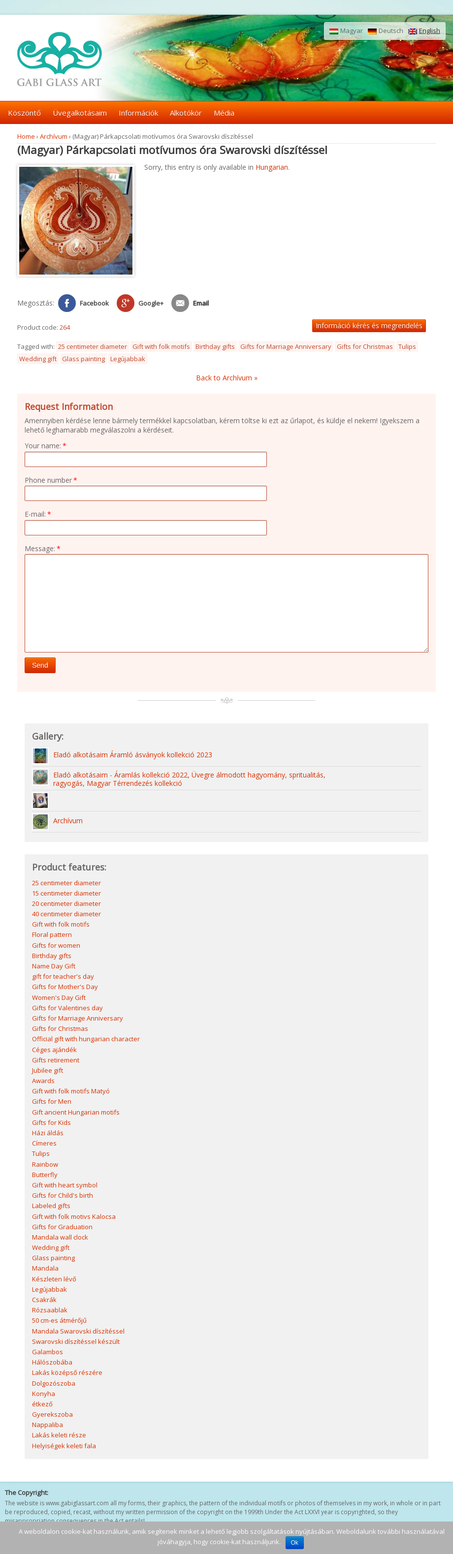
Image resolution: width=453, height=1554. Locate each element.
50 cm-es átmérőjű (59, 1321)
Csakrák (44, 1300)
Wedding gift (38, 358)
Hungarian (272, 167)
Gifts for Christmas (365, 346)
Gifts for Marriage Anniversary (285, 346)
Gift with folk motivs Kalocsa (74, 1217)
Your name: (45, 445)
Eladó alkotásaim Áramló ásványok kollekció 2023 (132, 756)
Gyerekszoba (52, 1415)
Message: (43, 548)
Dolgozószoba (53, 1384)
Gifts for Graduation (62, 1227)
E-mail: (38, 514)
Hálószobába (52, 1363)
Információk (138, 113)
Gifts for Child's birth (62, 1196)
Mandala (45, 1269)
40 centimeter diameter (66, 914)
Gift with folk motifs (161, 346)
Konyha (43, 1394)
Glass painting (83, 358)
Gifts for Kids (51, 1123)
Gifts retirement (55, 1061)
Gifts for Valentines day (67, 1008)
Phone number (51, 480)
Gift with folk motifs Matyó (71, 1092)
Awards (43, 1081)
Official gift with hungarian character (86, 1039)
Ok (294, 1542)
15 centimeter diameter (66, 894)
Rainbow (45, 1165)
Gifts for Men (51, 1102)
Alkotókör (186, 113)
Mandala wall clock (60, 1238)
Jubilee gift (47, 1071)
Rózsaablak (49, 1310)
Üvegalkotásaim (80, 113)
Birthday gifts (215, 346)
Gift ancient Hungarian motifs (76, 1113)
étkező (42, 1404)
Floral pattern (52, 935)
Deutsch (385, 31)
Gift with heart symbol (64, 1185)
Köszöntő (24, 113)
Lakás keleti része (59, 1435)
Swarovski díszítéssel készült (76, 1342)
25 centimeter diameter (92, 346)
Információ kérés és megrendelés (369, 325)
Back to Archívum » (227, 377)
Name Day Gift (53, 967)
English (424, 31)
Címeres (44, 1144)
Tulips (407, 346)
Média (224, 113)
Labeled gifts (51, 1206)
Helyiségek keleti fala (64, 1446)
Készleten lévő (54, 1279)
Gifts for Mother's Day (65, 987)
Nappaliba (47, 1425)
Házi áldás (48, 1133)
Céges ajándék (54, 1050)
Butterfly (45, 1175)
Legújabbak (127, 358)
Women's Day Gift (59, 998)
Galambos (47, 1352)
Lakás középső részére (67, 1373)
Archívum (53, 136)
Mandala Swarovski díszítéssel (78, 1332)
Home (26, 136)
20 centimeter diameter (66, 904)
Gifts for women (56, 946)
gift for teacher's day (63, 977)
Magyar (346, 31)
